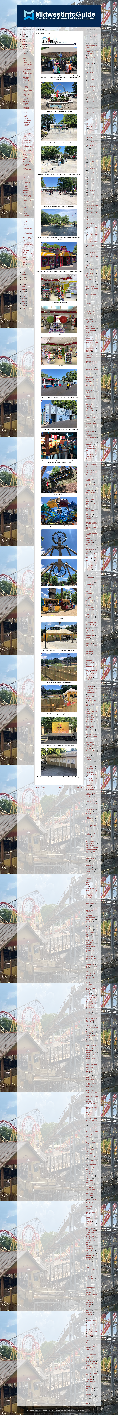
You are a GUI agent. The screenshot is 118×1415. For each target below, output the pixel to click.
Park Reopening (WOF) (27, 210)
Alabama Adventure (26, 182)
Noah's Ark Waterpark (92, 855)
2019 (23, 270)
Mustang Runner (90, 836)
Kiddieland (88, 740)
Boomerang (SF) (90, 348)
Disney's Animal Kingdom (90, 500)
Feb (24, 264)
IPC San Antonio (90, 688)
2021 (23, 44)
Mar (24, 262)
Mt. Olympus (89, 831)
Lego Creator (89, 770)
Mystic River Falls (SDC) (27, 68)
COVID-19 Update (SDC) (27, 139)
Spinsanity (88, 1221)
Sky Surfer (88, 1173)
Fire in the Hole (90, 571)
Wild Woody (89, 1315)
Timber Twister (90, 1274)
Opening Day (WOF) (26, 98)
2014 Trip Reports (90, 108)
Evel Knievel (89, 563)
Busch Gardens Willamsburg (90, 389)
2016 (23, 277)
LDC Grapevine (90, 766)
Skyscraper (89, 1178)
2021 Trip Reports (90, 134)
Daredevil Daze (90, 474)
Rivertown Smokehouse (89, 929)
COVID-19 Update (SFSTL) (26, 78)
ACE (87, 148)
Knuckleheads (89, 753)
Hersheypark (89, 649)
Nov (24, 48)
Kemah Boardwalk (91, 724)
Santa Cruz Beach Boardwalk (91, 959)
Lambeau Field (90, 761)
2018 (23, 272)
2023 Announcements (92, 249)
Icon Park (88, 679)
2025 (23, 34)
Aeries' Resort (89, 292)
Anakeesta (89, 303)
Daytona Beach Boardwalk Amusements (90, 480)
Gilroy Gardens (90, 617)
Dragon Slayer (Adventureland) (27, 64)
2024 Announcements (92, 256)
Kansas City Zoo (90, 717)
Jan (24, 267)
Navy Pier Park (90, 841)
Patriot (87, 880)
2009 (23, 294)
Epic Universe (89, 561)
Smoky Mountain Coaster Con (90, 1186)
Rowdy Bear (89, 942)
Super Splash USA (91, 1253)
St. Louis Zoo (89, 1238)
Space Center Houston (89, 1216)
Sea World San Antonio (90, 1055)
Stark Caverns (90, 1244)
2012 (23, 286)
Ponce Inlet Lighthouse (89, 895)
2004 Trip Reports (90, 72)
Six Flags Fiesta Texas (92, 1131)
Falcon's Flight (90, 565)
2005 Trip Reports (90, 75)
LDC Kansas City (90, 768)
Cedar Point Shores (91, 423)
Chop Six (88, 429)
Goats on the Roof (91, 622)
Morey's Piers (89, 823)
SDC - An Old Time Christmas (91, 974)
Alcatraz (88, 298)
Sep (24, 53)
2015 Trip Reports (90, 112)
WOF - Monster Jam (91, 1354)
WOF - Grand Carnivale (89, 1336)
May (24, 257)
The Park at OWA (26, 165)
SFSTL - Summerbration (90, 1100)
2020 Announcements (92, 227)
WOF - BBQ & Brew (91, 1331)
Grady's (88, 628)
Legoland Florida (90, 778)
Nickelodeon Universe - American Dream (92, 848)
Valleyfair (88, 1298)
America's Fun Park (91, 300)
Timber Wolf (89, 1276)
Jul (24, 58)
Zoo (87, 1403)
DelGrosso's (89, 488)
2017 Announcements (92, 205)
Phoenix (88, 882)
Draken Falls (89, 542)
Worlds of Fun (89, 63)
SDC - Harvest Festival (90, 992)
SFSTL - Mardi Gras (91, 1086)
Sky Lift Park (89, 1171)
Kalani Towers (89, 715)
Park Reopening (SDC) (27, 253)
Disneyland (89, 514)
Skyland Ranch (90, 1176)
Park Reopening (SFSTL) (27, 206)
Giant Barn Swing (90, 614)
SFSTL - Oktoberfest (91, 1092)
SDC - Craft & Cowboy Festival (90, 985)
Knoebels (88, 748)
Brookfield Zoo (90, 379)
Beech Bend (89, 324)
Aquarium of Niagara (91, 308)
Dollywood (88, 516)
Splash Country (90, 1226)
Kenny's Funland (90, 730)
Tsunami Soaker (90, 1282)
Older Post (78, 788)
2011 (23, 289)
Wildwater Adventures (92, 1317)
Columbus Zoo (90, 454)
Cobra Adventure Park (26, 155)
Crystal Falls (26, 250)
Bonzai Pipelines (90, 346)
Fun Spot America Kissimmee (90, 594)
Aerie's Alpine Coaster (92, 288)
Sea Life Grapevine (91, 1038)
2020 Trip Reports (90, 130)
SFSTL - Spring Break (92, 1096)
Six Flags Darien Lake (92, 1120)
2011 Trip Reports (90, 97)
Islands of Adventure (91, 692)
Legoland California (91, 775)
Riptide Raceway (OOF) (26, 173)
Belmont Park (89, 326)
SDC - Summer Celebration (90, 1021)
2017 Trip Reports (90, 119)
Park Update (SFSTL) (26, 83)
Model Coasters (90, 820)
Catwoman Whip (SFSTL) (27, 91)
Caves (87, 415)
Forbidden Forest (90, 579)
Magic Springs (27, 248)
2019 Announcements (92, 220)
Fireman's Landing (91, 574)
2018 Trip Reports (90, 123)
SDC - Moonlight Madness (90, 998)
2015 (23, 279)
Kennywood (89, 732)
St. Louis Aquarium (91, 1230)
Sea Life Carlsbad (90, 1035)
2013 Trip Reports (90, 105)
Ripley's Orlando (90, 917)
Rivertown (88, 926)
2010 (23, 291)
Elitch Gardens (90, 549)
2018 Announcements (92, 212)
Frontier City (26, 219)
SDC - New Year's (91, 1001)
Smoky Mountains (90, 1189)
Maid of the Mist (90, 799)
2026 (23, 32)
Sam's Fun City (27, 162)
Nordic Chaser (90, 858)
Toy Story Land (90, 1280)
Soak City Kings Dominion (90, 1196)
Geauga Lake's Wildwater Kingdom (91, 610)
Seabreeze (89, 1062)
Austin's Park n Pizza (91, 316)
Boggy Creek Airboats (92, 342)
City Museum (89, 433)
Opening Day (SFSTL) (26, 87)
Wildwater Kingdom (91, 1320)
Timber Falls (89, 1272)
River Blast (89, 922)
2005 (23, 303)
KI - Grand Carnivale (91, 736)
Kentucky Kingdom (91, 734)
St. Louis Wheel (90, 1236)
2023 (23, 39)
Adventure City (90, 279)
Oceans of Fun (90, 51)
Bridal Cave (89, 377)
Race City (25, 159)
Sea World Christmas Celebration (91, 1049)
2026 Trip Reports (90, 273)
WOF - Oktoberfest (91, 1361)
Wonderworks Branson (26, 107)
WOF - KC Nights (90, 1350)
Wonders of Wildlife (91, 1381)
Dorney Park (89, 531)
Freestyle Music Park (91, 584)
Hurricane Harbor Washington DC (90, 674)
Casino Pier (89, 408)
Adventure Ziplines (91, 284)
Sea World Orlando (91, 1052)
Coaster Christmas (91, 437)
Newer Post (40, 788)
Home (59, 788)
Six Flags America (91, 1118)
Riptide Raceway (90, 919)
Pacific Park (89, 874)
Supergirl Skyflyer (90, 1255)
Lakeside (88, 759)
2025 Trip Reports (90, 145)
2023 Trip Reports (90, 141)
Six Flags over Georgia (27, 151)
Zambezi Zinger (90, 1396)
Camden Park (89, 396)
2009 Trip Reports (90, 90)
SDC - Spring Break (91, 1007)
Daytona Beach (90, 477)
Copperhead (89, 458)
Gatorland (88, 605)
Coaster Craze (90, 440)
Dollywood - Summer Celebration (91, 528)
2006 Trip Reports (90, 79)
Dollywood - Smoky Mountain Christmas (91, 523)
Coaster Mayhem (90, 448)
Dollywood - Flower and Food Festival (91, 519)
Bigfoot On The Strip (91, 335)
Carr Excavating (90, 404)
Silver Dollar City (90, 53)
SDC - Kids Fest (90, 995)
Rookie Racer (89, 940)
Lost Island (89, 783)
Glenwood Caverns (91, 619)
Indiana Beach (90, 686)
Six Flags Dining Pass (92, 1124)
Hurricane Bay (90, 660)
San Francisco (90, 956)
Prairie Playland (90, 903)
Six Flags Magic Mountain (90, 1146)
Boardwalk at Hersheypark (89, 339)
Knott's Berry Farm (91, 751)
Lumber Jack (89, 787)
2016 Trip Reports (90, 116)
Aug (24, 55)
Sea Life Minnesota (91, 1045)
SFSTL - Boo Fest (91, 1077)
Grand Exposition (90, 630)
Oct (24, 51)
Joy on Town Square (91, 700)
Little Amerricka (90, 780)
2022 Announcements (92, 241)
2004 (23, 306)
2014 (23, 282)
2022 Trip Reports (90, 138)
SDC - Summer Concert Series (90, 1024)
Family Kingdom (90, 567)
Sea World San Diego (92, 1058)
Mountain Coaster (90, 828)
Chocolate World (90, 427)
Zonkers (88, 1401)
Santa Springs (89, 962)
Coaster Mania (90, 446)
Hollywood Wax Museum (90, 654)
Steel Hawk (89, 1246)
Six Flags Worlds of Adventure (91, 1168)
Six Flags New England (90, 1150)
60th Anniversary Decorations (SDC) (27, 135)
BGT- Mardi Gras (90, 330)
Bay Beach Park (90, 322)
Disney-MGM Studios (91, 496)
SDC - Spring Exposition (89, 1011)
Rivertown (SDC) (27, 142)
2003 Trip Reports (90, 70)
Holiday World (89, 651)
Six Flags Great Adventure (90, 1135)
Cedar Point (89, 421)
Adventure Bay (90, 277)
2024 (23, 37)
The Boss (88, 1259)
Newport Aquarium (91, 843)
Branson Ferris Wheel (92, 369)
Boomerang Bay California (90, 351)
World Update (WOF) (26, 94)
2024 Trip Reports (90, 260)
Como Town (89, 456)
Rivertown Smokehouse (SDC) (27, 129)
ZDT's (87, 1398)
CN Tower (88, 435)
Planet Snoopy (90, 888)
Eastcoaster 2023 (90, 547)
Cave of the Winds (91, 413)
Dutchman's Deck (90, 544)
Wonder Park (89, 1377)
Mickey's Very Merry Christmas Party (91, 817)
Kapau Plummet (90, 719)
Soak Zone (89, 1206)
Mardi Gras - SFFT (91, 809)
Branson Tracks (90, 375)
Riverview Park (90, 932)
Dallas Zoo (89, 472)
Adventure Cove (90, 282)
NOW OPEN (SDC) (26, 111)
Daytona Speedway (91, 484)
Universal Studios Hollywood (90, 1291)
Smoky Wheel (89, 1193)
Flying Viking (89, 577)
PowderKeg (89, 898)
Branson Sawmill (90, 373)
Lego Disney (89, 772)
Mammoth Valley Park (92, 803)
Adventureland (90, 286)
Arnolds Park (89, 314)
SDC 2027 (88, 32)
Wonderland (89, 1379)
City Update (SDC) (26, 115)
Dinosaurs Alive (90, 490)
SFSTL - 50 (89, 1075)
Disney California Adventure (90, 493)
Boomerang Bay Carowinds (90, 354)
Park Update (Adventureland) (27, 239)
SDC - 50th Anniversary (89, 970)
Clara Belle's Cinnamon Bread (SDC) (27, 124)
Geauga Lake (89, 607)
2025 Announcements (92, 266)
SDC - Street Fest (90, 1018)
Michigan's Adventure (91, 813)
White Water (89, 61)
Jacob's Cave (89, 696)
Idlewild (88, 681)
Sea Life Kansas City (91, 1041)
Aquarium (88, 306)
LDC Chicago (89, 764)
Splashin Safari (90, 1228)
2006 (23, 301)
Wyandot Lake (90, 1390)
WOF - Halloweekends (90, 1343)
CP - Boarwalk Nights (91, 466)
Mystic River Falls (90, 839)
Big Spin (88, 332)
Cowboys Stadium (91, 464)
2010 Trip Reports (90, 94)
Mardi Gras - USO (91, 807)
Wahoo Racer (89, 1302)
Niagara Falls (89, 845)
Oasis (87, 39)
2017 (23, 274)
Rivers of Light (90, 924)
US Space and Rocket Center (27, 186)
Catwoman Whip (90, 411)
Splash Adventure (26, 178)
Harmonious (89, 641)
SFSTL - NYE (89, 1090)
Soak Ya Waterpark (91, 1202)
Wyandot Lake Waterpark (90, 1393)
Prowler (88, 906)
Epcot (87, 551)
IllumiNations (89, 684)
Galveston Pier (90, 601)
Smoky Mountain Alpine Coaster (90, 1183)
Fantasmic (88, 569)
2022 (23, 41)
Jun (24, 60)
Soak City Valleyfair (91, 1199)
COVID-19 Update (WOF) (26, 103)
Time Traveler (89, 1278)
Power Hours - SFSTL (92, 900)
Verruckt (88, 1300)
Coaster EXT (89, 444)
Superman (88, 1257)
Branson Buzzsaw (91, 365)
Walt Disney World (91, 1307)
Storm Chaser (89, 1248)
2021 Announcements (92, 234)
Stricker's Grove (90, 1251)
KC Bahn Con (89, 722)
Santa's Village (90, 964)
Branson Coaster (90, 367)
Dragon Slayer (90, 540)
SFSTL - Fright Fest (91, 1079)
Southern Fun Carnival (89, 1209)
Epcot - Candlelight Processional (91, 554)
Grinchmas (89, 633)
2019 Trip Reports (90, 127)
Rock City (25, 193)
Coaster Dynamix (90, 442)
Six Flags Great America (90, 1139)
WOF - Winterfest (90, 1371)
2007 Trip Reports (90, 83)
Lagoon (88, 755)
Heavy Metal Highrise (91, 645)
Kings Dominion (90, 744)
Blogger (88, 1410)
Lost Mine (88, 785)
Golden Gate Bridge (91, 625)
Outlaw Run (89, 871)
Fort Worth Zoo (90, 582)
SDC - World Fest (90, 1031)
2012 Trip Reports (90, 101)
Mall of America (90, 801)
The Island (88, 1261)
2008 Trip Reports (90, 86)
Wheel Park (89, 1310)
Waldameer (89, 1304)
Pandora (88, 876)
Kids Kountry (89, 742)
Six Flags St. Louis (91, 57)
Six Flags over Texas (91, 1157)
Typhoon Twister (90, 1285)
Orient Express (90, 869)
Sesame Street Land (91, 1064)
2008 (23, 296)
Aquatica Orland (90, 311)
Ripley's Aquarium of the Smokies (91, 914)
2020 (23, 46)
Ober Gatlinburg (90, 863)
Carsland (88, 406)
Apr (24, 259)
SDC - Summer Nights (92, 1027)
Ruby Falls (26, 190)
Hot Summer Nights (91, 657)
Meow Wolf (89, 811)
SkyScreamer (89, 1180)
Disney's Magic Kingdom (90, 511)
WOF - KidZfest (90, 1352)
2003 (23, 308)
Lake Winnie (89, 757)
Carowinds (89, 402)
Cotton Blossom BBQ (91, 461)
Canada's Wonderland (92, 398)
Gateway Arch (89, 603)
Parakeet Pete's (90, 878)
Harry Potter (89, 643)
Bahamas (88, 319)
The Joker (88, 1264)
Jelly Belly (88, 698)
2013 (23, 284)
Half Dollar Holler (90, 635)
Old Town (88, 867)
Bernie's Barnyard (90, 328)
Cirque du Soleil (90, 431)
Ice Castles (89, 677)
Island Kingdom (90, 690)
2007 (23, 298)
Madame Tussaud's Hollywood (91, 793)
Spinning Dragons (90, 1219)
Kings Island (89, 746)
